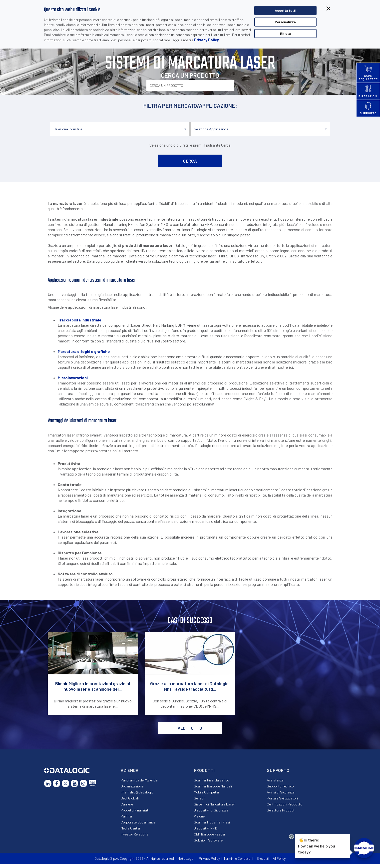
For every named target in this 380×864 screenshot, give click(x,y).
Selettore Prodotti (281, 810)
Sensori (199, 798)
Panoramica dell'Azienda (139, 780)
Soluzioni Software (208, 840)
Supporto (278, 770)
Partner (126, 816)
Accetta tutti (285, 10)
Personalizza (285, 22)
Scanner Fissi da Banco (211, 780)
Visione (199, 816)
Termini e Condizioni (238, 858)
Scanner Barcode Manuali (213, 786)
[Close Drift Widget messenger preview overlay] (291, 836)
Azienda (130, 770)
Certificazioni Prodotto (284, 804)
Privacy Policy (206, 40)
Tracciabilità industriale (79, 319)
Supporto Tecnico (280, 786)
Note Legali (186, 858)
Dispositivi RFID (205, 828)
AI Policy (279, 858)
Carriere (127, 804)
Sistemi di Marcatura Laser (214, 804)
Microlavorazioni (73, 377)
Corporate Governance (138, 822)
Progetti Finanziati (135, 810)
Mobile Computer (206, 792)
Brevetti (263, 858)
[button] (120, 129)
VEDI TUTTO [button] (190, 727)
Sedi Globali (130, 798)
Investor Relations (134, 834)
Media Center (130, 828)
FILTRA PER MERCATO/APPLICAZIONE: (190, 105)
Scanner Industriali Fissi (212, 822)
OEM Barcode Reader (209, 834)
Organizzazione (132, 786)
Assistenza (275, 780)
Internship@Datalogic (137, 792)
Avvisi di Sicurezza (281, 792)
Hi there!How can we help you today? (316, 845)
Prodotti (204, 770)
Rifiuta (285, 33)
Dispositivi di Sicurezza (211, 810)
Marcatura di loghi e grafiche (84, 351)
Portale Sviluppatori (282, 798)
